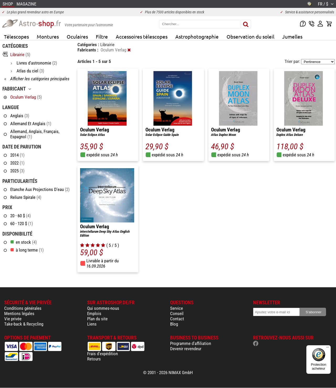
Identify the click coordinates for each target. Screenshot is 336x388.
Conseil (176, 313)
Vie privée (13, 318)
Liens (92, 324)
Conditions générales (22, 308)
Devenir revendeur (185, 348)
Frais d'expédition (102, 353)
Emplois (94, 313)
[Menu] (327, 348)
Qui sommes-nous (103, 308)
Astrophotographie (197, 36)
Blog (174, 324)
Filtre (102, 36)
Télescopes (16, 36)
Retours (94, 359)
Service (176, 308)
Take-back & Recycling (23, 324)
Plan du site (97, 318)
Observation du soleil (250, 36)
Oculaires (77, 36)
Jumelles (292, 36)
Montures (48, 36)
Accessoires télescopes (141, 36)
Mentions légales (19, 313)
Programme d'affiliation (190, 343)
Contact (177, 318)
